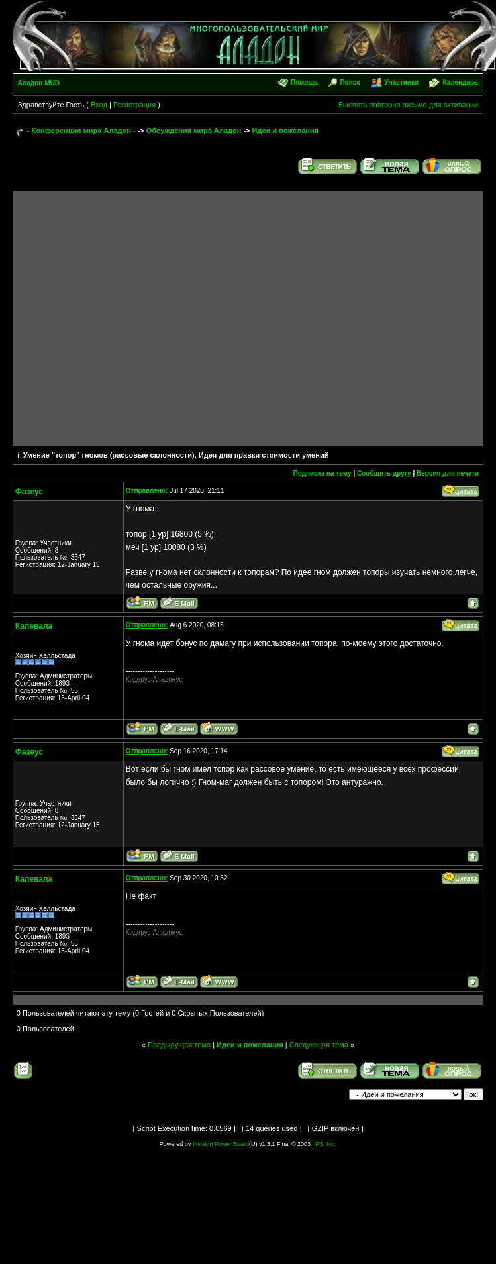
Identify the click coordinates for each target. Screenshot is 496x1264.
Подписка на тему (322, 473)
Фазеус (29, 491)
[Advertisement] (130, 315)
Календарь (460, 82)
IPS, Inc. (325, 1144)
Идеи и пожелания (285, 130)
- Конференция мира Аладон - (81, 130)
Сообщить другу (384, 473)
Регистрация (134, 105)
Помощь (304, 82)
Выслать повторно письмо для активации (408, 105)
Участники (402, 82)
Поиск (350, 82)
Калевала (33, 626)
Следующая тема (318, 1045)
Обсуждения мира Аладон (194, 130)
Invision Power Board (221, 1144)
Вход (99, 105)
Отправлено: (147, 490)
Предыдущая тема (179, 1045)
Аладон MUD (39, 83)
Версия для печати (448, 473)
